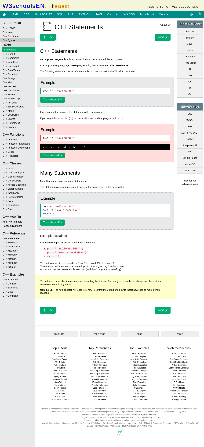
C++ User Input (11, 66)
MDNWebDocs (128, 426)
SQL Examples (139, 362)
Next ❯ (162, 37)
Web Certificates (179, 348)
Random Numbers (12, 225)
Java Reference (99, 391)
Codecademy (54, 423)
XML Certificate (179, 394)
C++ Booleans (10, 86)
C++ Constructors (12, 180)
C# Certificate (179, 388)
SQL (60, 14)
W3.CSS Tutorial (60, 371)
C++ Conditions (11, 90)
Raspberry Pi (190, 145)
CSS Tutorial (60, 356)
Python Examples (139, 365)
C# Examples (139, 394)
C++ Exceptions (11, 205)
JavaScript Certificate (179, 359)
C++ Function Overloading (16, 147)
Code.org (156, 423)
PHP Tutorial (60, 368)
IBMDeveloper (180, 423)
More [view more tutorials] (163, 14)
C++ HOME (9, 28)
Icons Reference (100, 396)
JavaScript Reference (100, 359)
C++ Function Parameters (16, 143)
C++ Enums (9, 118)
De (169, 24)
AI (117, 14)
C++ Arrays (9, 110)
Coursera (66, 423)
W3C (150, 426)
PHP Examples (139, 368)
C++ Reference (11, 238)
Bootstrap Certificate (179, 391)
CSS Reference (99, 356)
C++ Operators (10, 74)
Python (190, 31)
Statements (10, 49)
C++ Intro (8, 32)
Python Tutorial (60, 365)
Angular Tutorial (60, 379)
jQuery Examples (139, 376)
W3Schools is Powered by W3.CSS (145, 417)
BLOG (139, 334)
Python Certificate (179, 365)
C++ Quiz (8, 291)
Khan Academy (84, 423)
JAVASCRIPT (43, 14)
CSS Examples (139, 356)
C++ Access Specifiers (14, 184)
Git (189, 151)
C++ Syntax (9, 40)
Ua (161, 24)
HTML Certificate (179, 353)
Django (190, 37)
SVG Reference (99, 399)
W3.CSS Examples (139, 373)
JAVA (98, 14)
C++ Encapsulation (13, 188)
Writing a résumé (179, 399)
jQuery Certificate (179, 371)
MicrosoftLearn (125, 423)
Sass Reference (99, 388)
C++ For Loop (10, 102)
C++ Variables (10, 62)
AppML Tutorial (60, 373)
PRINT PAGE (99, 334)
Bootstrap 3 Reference (99, 371)
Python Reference (99, 365)
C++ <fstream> (10, 250)
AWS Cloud (190, 170)
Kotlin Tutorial (60, 388)
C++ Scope (9, 151)
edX (74, 423)
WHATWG (141, 426)
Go (190, 94)
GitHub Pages (189, 157)
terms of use (159, 412)
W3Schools (115, 426)
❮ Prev (47, 37)
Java (190, 44)
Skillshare (97, 423)
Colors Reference (99, 394)
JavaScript (190, 56)
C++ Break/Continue (13, 106)
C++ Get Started (11, 36)
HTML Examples (139, 353)
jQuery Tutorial (60, 376)
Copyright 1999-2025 (87, 417)
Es (165, 24)
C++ (190, 75)
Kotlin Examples (139, 385)
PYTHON (85, 14)
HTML (15, 14)
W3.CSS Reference (99, 376)
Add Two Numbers (12, 221)
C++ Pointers (10, 127)
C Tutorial (60, 391)
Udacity (147, 423)
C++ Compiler (10, 283)
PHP (71, 14)
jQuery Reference (99, 382)
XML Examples (139, 396)
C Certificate (179, 382)
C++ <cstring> (10, 262)
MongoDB (190, 164)
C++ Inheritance (11, 193)
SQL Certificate (179, 373)
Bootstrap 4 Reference (99, 373)
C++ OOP (8, 168)
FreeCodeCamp (110, 423)
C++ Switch (9, 94)
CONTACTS (59, 334)
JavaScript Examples (139, 359)
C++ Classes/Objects (14, 172)
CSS (26, 14)
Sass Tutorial (60, 382)
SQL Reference (99, 362)
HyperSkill (138, 423)
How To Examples (139, 399)
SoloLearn (167, 423)
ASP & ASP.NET (190, 132)
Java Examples (139, 382)
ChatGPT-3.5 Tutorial (60, 399)
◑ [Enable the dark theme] (191, 14)
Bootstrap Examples (139, 371)
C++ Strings (9, 78)
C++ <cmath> (10, 254)
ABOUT (180, 334)
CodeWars (192, 423)
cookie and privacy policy (175, 412)
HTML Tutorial (60, 353)
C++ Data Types (11, 70)
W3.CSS (129, 14)
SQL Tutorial (60, 362)
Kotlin (190, 50)
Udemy (44, 423)
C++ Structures (11, 114)
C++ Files (8, 201)
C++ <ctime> (9, 267)
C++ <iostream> (11, 246)
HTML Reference (99, 353)
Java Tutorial (60, 385)
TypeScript (147, 14)
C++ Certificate (10, 295)
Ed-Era (90, 426)
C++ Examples (10, 279)
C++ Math (8, 82)
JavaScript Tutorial (60, 359)
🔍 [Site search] (200, 14)
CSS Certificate (179, 356)
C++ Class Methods (13, 176)
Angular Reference (100, 385)
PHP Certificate (179, 376)
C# (109, 14)
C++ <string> (9, 258)
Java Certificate (179, 379)
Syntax (7, 44)
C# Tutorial (60, 396)
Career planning (179, 396)
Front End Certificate (179, 362)
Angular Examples (139, 379)
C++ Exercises (10, 287)
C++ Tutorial (60, 394)
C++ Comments (11, 58)
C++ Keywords (10, 242)
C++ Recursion (10, 155)
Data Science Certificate (179, 368)
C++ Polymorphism (13, 196)
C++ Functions (10, 139)
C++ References (11, 122)
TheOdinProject (101, 426)
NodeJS (190, 139)
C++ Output (9, 54)
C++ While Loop (11, 98)
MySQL (190, 120)
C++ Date (8, 209)
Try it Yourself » (52, 99)
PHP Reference (99, 368)
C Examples (139, 388)
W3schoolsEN (36, 6)
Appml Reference (99, 379)
